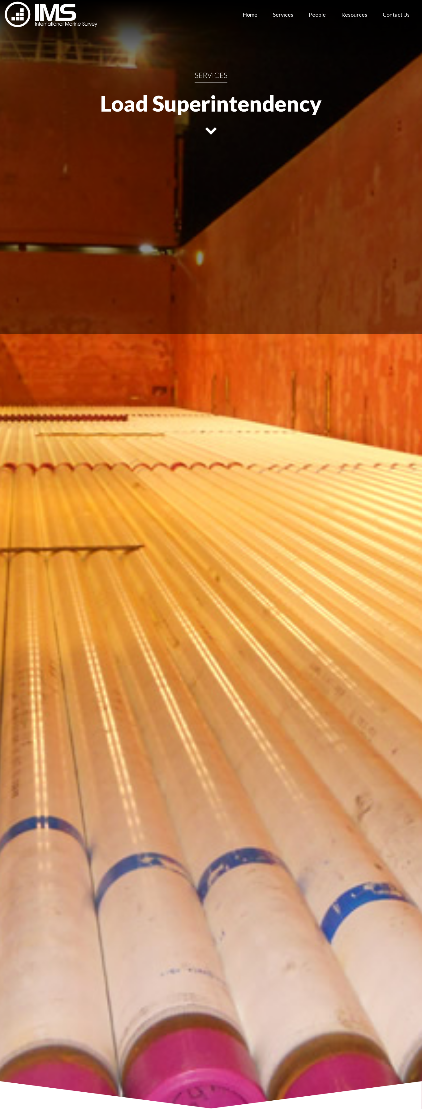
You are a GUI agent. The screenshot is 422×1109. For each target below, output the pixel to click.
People (317, 14)
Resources (354, 14)
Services (283, 14)
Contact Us (396, 14)
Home (250, 14)
